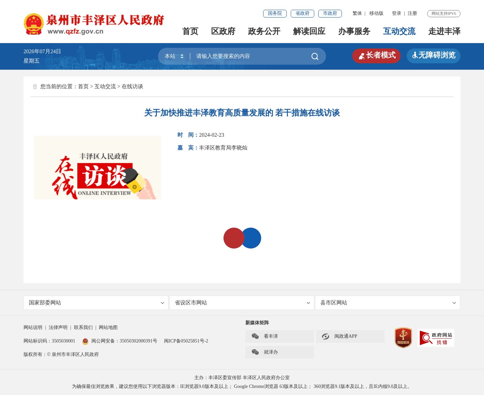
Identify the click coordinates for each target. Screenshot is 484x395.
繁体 (357, 13)
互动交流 (399, 31)
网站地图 (108, 327)
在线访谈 (132, 86)
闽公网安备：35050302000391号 (119, 340)
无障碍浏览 (433, 55)
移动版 (376, 13)
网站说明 (33, 327)
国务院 (275, 13)
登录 (396, 13)
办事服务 (354, 31)
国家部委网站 (96, 302)
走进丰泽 (444, 31)
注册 (412, 13)
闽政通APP (339, 336)
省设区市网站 (242, 302)
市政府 (330, 13)
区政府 (223, 31)
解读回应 (309, 31)
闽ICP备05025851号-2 (186, 340)
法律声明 (58, 327)
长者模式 (376, 55)
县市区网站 (388, 302)
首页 (190, 31)
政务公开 (264, 31)
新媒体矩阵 (257, 322)
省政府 (302, 13)
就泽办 (264, 352)
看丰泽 (264, 336)
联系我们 (83, 327)
